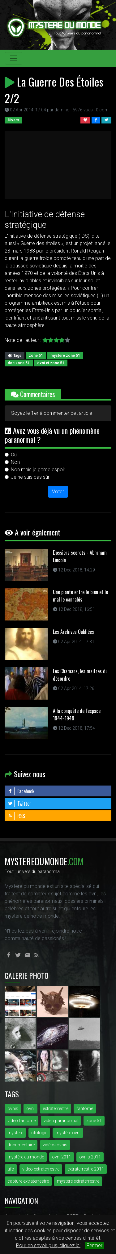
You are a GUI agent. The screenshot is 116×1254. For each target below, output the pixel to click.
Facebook (21, 791)
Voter (58, 492)
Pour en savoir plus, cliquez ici (48, 1245)
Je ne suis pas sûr (30, 477)
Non (15, 462)
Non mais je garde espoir (38, 469)
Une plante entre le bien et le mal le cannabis (80, 595)
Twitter (19, 803)
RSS (16, 816)
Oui (14, 455)
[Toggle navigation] (13, 58)
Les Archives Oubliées (73, 631)
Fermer (94, 1245)
